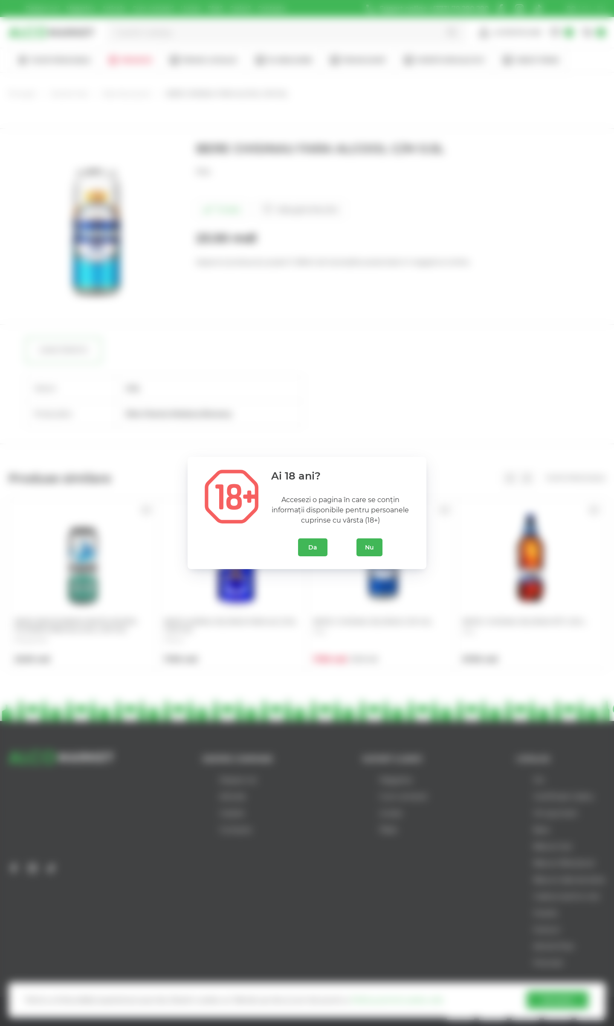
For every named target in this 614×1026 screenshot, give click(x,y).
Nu (369, 547)
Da (312, 547)
